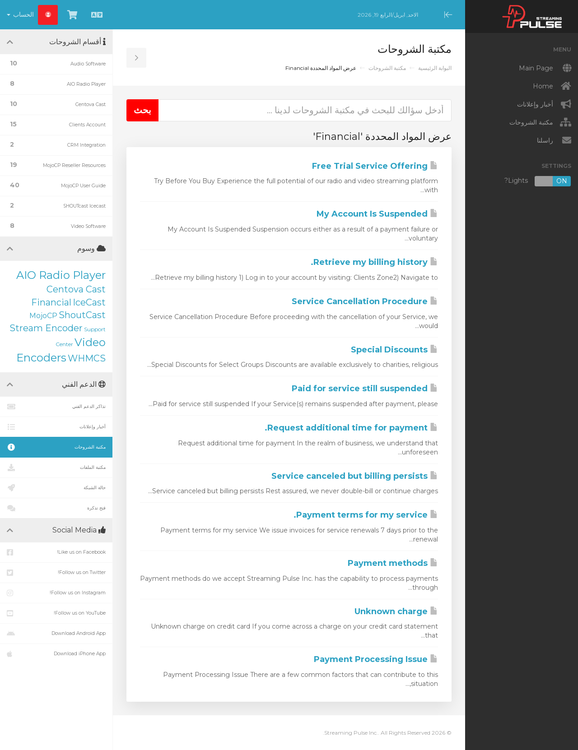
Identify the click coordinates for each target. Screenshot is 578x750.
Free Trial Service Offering (375, 166)
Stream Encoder (46, 328)
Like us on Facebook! (56, 552)
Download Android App (56, 633)
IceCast (89, 302)
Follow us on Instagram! (56, 593)
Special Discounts (394, 350)
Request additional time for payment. (351, 428)
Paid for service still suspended (365, 389)
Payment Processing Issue (376, 659)
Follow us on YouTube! (56, 613)
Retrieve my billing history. (374, 262)
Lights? (537, 181)
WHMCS (87, 358)
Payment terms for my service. (366, 515)
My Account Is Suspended (377, 214)
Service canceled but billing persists (354, 476)
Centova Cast (76, 289)
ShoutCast (82, 315)
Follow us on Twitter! (56, 572)
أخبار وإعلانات (56, 426)
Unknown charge (396, 611)
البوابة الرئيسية (435, 68)
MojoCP (43, 315)
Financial (51, 302)
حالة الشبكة (56, 487)
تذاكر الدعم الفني (56, 406)
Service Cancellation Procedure (365, 301)
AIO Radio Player (61, 275)
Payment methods (393, 563)
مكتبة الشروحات (387, 68)
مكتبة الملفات (56, 467)
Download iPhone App (56, 653)
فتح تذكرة (56, 508)
